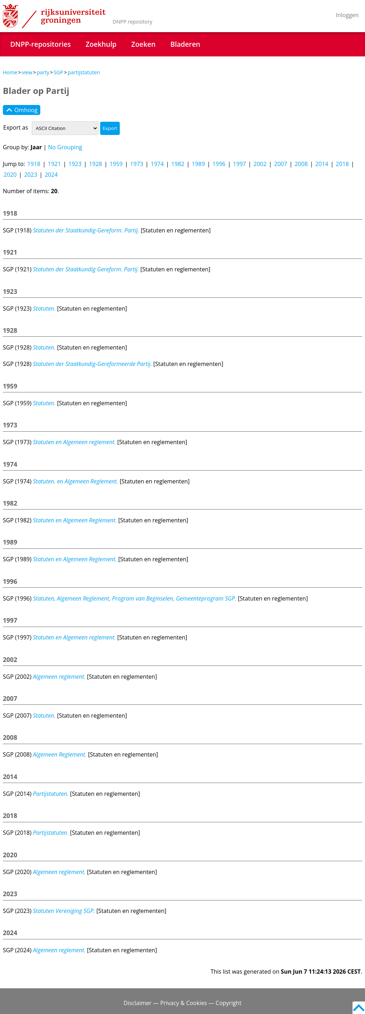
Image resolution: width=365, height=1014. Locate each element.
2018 (342, 164)
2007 (280, 164)
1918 (34, 164)
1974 (157, 164)
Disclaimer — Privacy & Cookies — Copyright (182, 1003)
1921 (54, 164)
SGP (58, 72)
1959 (116, 164)
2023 (30, 175)
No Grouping (65, 147)
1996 (219, 164)
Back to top (359, 1008)
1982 (177, 164)
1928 (95, 164)
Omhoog (21, 110)
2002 (260, 164)
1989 (198, 164)
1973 (136, 164)
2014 (321, 164)
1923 (75, 164)
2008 (301, 164)
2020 (10, 175)
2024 (51, 175)
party (43, 72)
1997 (239, 164)
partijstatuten (84, 72)
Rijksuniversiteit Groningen (54, 16)
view (27, 72)
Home (10, 72)
